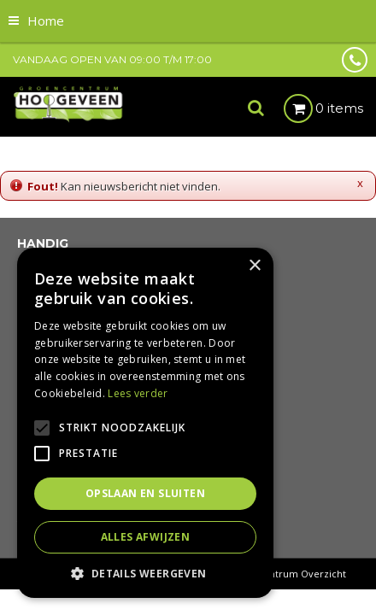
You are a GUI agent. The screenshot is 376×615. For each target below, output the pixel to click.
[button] (145, 573)
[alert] (145, 423)
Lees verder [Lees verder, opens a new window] (137, 393)
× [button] (254, 266)
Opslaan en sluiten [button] (145, 493)
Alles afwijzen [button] (146, 537)
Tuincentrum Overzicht (292, 573)
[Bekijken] (323, 108)
